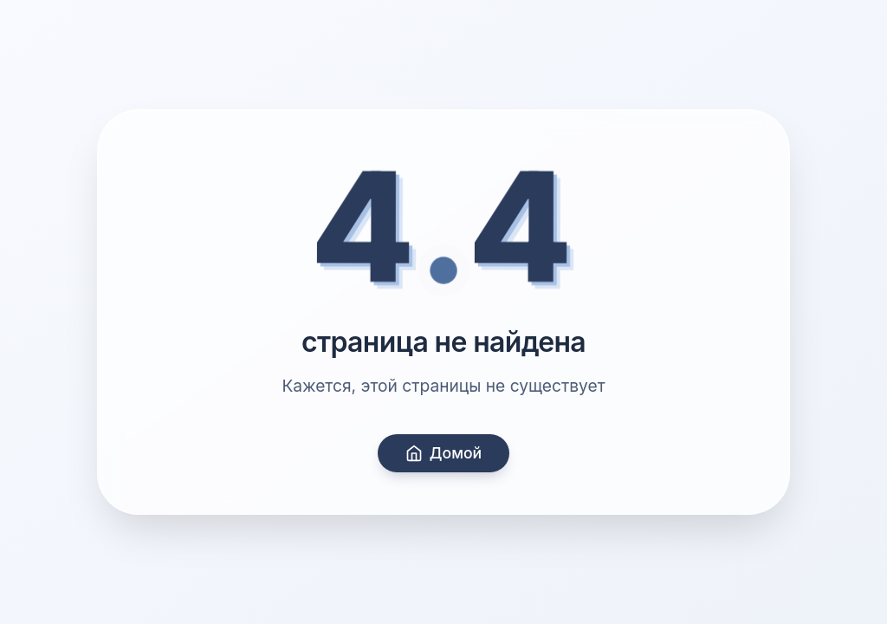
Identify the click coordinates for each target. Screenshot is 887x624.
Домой (443, 453)
